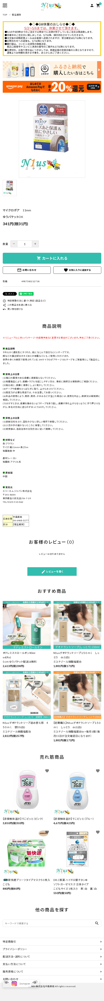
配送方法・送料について (16, 956)
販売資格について (13, 971)
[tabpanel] (52, 139)
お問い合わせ (26, 270)
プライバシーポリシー (15, 949)
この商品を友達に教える (17, 304)
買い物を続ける (13, 309)
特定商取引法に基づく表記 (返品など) (24, 300)
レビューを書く (52, 572)
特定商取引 (9, 941)
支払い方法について (14, 964)
